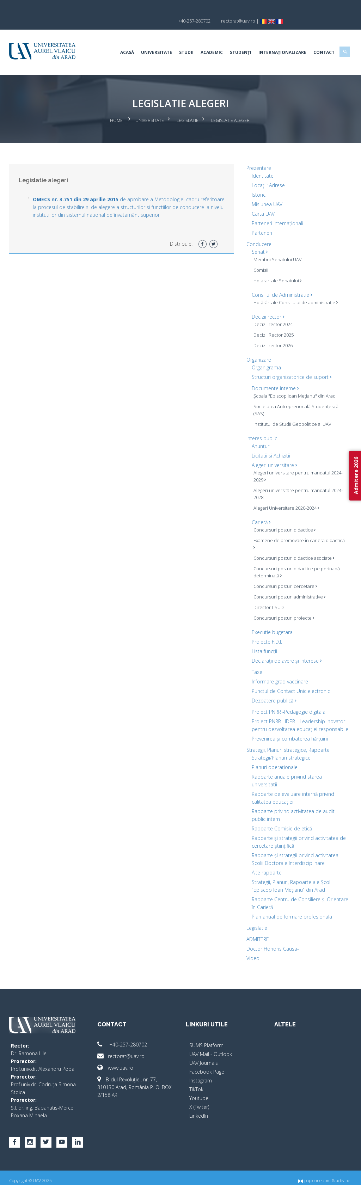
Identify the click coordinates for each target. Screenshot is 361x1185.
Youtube (198, 1092)
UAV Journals (203, 1057)
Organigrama (264, 353)
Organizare (257, 346)
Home (116, 108)
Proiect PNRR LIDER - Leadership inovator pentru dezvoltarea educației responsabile (293, 715)
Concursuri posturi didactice (283, 516)
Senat (258, 238)
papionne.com (308, 1175)
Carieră (259, 508)
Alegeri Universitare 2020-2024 (284, 494)
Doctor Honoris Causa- (271, 942)
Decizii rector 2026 (271, 332)
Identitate (261, 162)
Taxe (255, 658)
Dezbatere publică (272, 686)
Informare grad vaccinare (278, 667)
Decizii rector (266, 303)
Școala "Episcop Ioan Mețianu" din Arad (293, 382)
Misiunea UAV (265, 190)
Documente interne (273, 374)
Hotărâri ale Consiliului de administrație (294, 288)
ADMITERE (256, 933)
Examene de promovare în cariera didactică (287, 530)
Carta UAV (261, 200)
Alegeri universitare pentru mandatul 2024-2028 (296, 480)
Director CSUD (267, 593)
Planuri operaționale (273, 761)
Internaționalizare (277, 40)
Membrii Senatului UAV (276, 245)
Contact (318, 40)
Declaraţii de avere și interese (285, 647)
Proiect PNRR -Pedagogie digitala (287, 698)
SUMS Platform (206, 1039)
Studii (180, 40)
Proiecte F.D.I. (265, 628)
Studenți (235, 40)
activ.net (338, 1175)
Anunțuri (259, 432)
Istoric (257, 181)
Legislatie (188, 108)
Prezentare (257, 154)
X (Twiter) (199, 1101)
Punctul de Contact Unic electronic (289, 677)
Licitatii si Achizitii (269, 441)
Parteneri (260, 219)
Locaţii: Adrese (266, 171)
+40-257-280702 (125, 1038)
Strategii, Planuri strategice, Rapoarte (286, 744)
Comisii (259, 256)
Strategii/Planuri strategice (279, 751)
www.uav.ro (118, 1061)
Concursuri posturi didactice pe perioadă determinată (295, 558)
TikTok (196, 1083)
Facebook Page (206, 1065)
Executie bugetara (270, 618)
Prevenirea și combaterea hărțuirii (288, 732)
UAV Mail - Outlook (210, 1048)
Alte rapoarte (265, 866)
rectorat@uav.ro (124, 1050)
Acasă (121, 40)
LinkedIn (198, 1109)
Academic (206, 40)
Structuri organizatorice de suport (290, 363)
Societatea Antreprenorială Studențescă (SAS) (294, 396)
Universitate (150, 40)
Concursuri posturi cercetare (283, 572)
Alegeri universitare (272, 451)
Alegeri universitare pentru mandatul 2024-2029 (296, 462)
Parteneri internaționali (275, 209)
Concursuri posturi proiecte (282, 604)
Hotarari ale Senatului (276, 267)
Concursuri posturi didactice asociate (292, 544)
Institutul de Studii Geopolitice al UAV (291, 410)
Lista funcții (262, 637)
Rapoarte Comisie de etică (280, 822)
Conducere (257, 230)
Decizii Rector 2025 (272, 321)
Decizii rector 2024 (271, 310)
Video (251, 952)
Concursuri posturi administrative (288, 583)
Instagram (200, 1074)
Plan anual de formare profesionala (290, 910)
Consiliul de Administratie (280, 281)
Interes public (260, 424)
